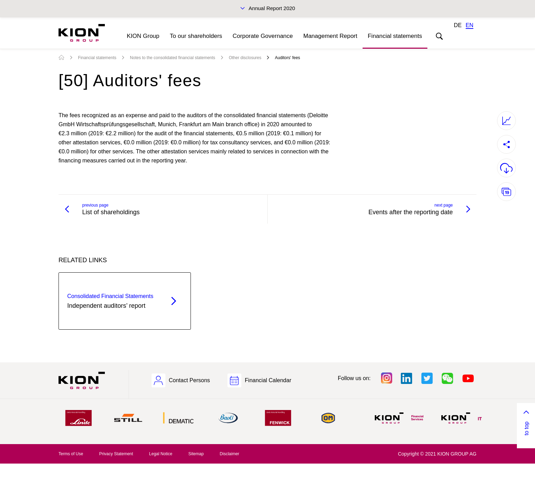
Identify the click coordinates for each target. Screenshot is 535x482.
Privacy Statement (116, 453)
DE (458, 25)
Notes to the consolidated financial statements (172, 57)
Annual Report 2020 (272, 8)
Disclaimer (229, 453)
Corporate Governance (263, 36)
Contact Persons (189, 380)
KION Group (143, 36)
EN (469, 25)
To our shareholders (196, 36)
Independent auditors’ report (112, 300)
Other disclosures (245, 57)
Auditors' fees (287, 57)
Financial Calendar (268, 380)
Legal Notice (160, 453)
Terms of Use (71, 453)
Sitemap (196, 453)
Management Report (330, 36)
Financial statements (395, 36)
